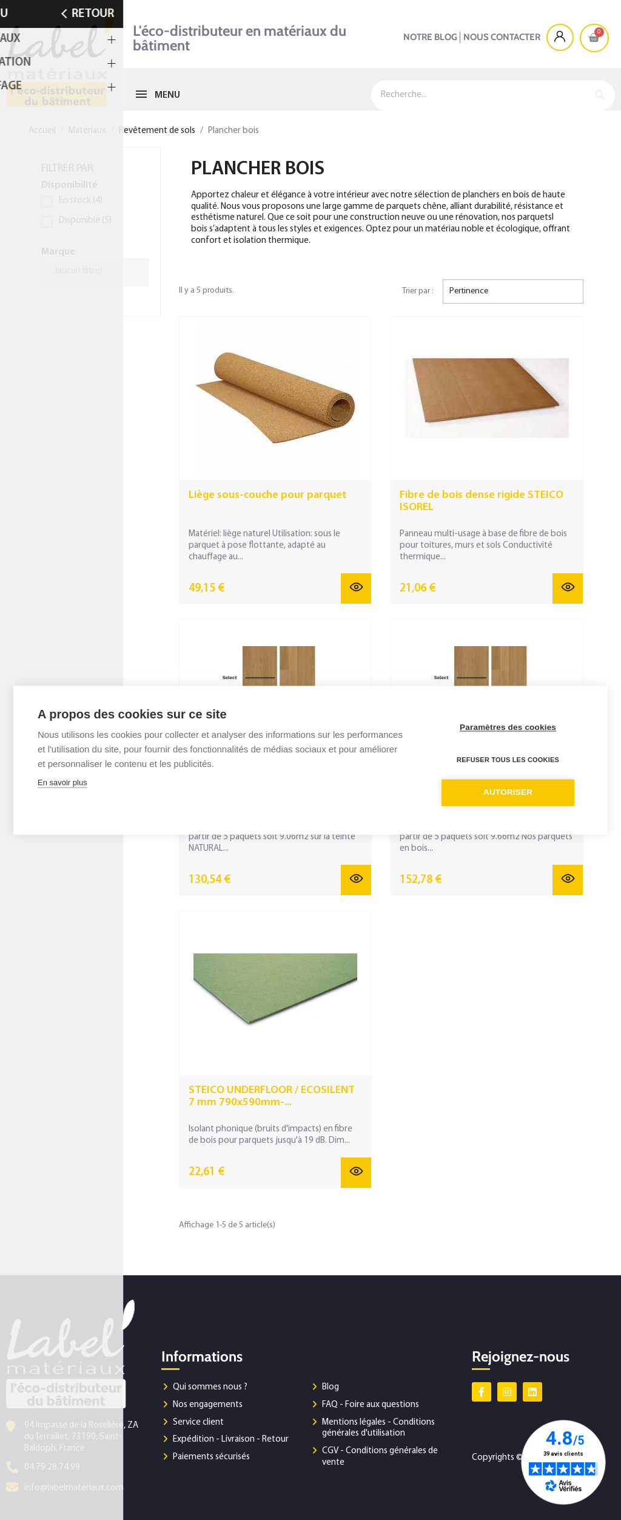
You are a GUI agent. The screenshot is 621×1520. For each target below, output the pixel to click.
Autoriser (510, 791)
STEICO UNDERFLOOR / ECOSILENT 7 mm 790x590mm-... (272, 1096)
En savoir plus (62, 782)
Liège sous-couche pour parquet (268, 495)
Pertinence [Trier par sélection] (468, 291)
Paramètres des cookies (510, 727)
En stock (80, 200)
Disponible (85, 220)
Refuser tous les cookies (510, 759)
